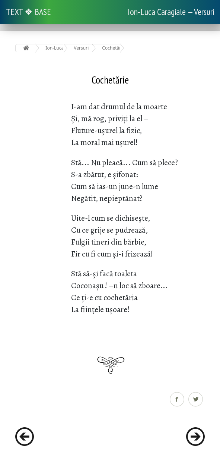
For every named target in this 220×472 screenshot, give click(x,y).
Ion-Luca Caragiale (54, 48)
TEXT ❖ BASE (28, 12)
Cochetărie (111, 48)
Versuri (81, 48)
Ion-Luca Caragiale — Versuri (171, 12)
